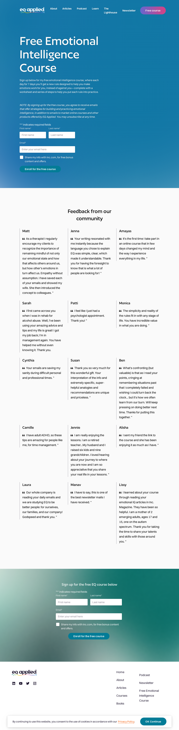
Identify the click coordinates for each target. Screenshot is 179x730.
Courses (121, 695)
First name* (25, 128)
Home (120, 672)
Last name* (54, 128)
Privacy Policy (126, 721)
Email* (23, 142)
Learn (95, 8)
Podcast (82, 8)
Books (120, 703)
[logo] (32, 10)
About (53, 8)
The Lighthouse (110, 10)
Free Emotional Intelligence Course (149, 695)
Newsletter (129, 10)
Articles (67, 8)
